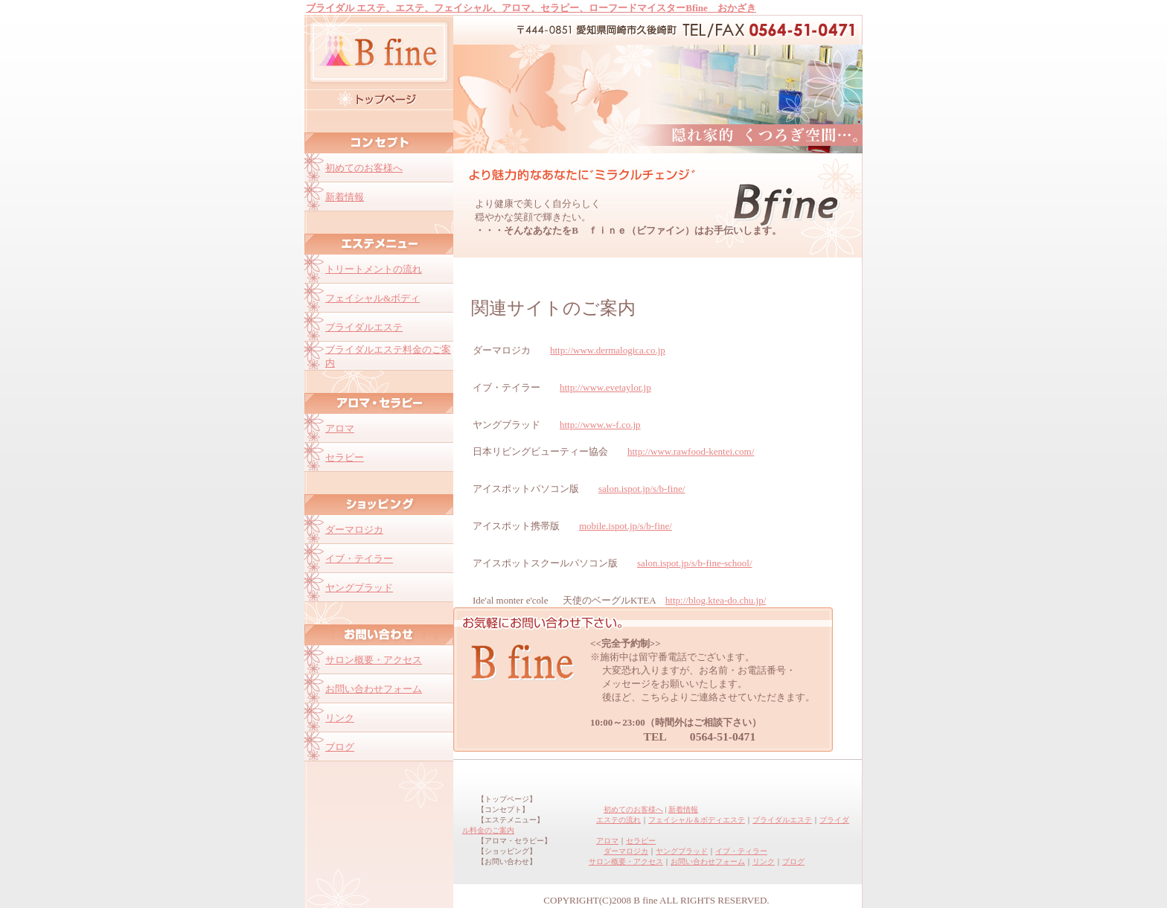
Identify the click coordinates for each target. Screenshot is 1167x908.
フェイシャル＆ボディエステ (696, 820)
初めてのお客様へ (633, 809)
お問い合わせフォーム (708, 861)
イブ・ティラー (741, 851)
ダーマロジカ (626, 851)
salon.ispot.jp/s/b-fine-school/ (694, 563)
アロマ (607, 841)
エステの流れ (618, 820)
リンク (763, 861)
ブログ (793, 861)
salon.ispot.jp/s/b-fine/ (641, 488)
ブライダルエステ (782, 820)
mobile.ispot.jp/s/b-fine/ (625, 525)
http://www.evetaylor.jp (605, 387)
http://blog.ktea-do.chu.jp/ (715, 600)
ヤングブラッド (682, 851)
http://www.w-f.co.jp (600, 424)
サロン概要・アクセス (626, 861)
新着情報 (683, 809)
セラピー (641, 841)
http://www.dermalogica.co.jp (607, 350)
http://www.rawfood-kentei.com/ (690, 451)
